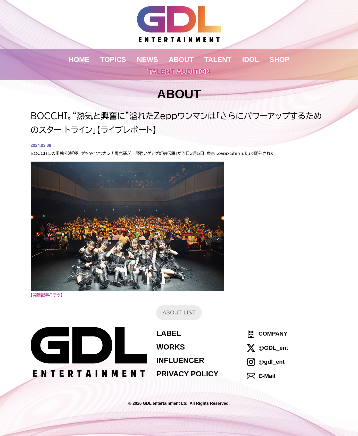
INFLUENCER (180, 360)
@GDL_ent (273, 348)
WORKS (170, 347)
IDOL (250, 60)
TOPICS (113, 60)
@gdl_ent (272, 362)
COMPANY (273, 334)
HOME (79, 60)
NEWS (147, 60)
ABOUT (181, 60)
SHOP (279, 60)
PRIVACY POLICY (187, 374)
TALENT (217, 60)
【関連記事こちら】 (47, 295)
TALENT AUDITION (179, 71)
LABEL (168, 333)
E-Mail (267, 376)
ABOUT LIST (178, 312)
